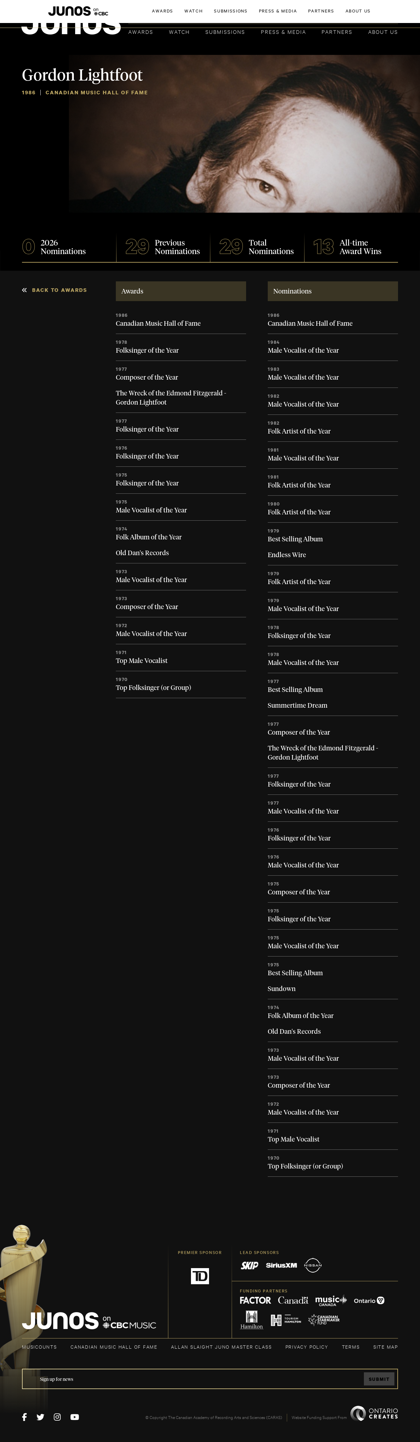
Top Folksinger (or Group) (153, 688)
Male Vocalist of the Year (151, 510)
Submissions (225, 31)
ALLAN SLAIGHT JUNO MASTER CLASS (221, 1346)
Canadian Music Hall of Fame (158, 323)
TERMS (351, 1346)
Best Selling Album (295, 539)
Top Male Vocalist (142, 661)
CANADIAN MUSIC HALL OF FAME (114, 1346)
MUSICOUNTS (39, 1346)
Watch (179, 31)
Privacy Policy (306, 1346)
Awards (140, 31)
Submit (379, 1379)
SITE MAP (385, 1346)
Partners (337, 31)
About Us (383, 31)
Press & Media (283, 31)
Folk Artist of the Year (299, 431)
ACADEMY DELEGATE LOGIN (367, 15)
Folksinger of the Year (147, 350)
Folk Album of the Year (149, 537)
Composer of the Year (147, 377)
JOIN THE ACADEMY (306, 15)
